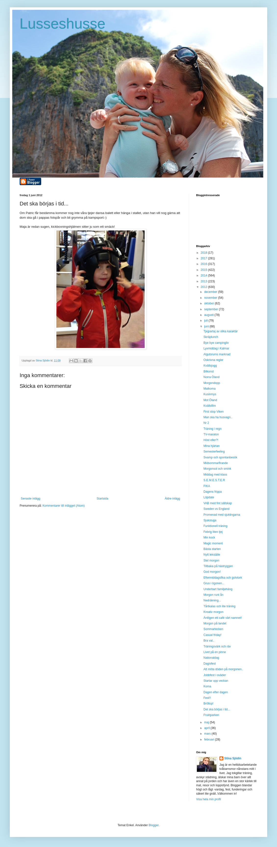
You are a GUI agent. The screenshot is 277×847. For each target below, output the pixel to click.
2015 (204, 270)
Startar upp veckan (215, 680)
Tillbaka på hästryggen (218, 566)
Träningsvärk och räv (217, 646)
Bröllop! (208, 703)
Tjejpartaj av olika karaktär (220, 331)
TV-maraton (211, 434)
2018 (204, 252)
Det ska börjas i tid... (216, 709)
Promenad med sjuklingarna (221, 514)
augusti (209, 315)
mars (208, 733)
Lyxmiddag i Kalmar (216, 348)
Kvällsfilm (209, 405)
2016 (204, 264)
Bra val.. (208, 640)
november (211, 297)
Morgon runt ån (213, 594)
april (207, 728)
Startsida (102, 498)
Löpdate (208, 497)
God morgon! (212, 571)
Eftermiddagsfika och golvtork (222, 577)
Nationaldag (211, 657)
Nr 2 (206, 423)
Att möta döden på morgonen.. (223, 669)
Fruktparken (211, 715)
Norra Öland (211, 377)
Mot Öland (210, 400)
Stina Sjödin (232, 758)
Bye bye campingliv (216, 343)
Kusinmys (209, 394)
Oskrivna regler (213, 360)
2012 (204, 287)
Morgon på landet (214, 623)
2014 (204, 275)
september (211, 309)
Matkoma (209, 388)
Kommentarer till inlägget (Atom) (63, 505)
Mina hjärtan (211, 446)
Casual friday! (212, 635)
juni (207, 326)
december (211, 292)
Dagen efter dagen (215, 692)
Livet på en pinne (214, 652)
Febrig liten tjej (213, 532)
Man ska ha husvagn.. (217, 417)
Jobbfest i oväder (214, 675)
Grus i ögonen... (213, 583)
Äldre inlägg (172, 498)
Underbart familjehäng (217, 589)
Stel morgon (211, 560)
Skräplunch (210, 337)
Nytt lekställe (211, 554)
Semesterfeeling (214, 451)
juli (206, 320)
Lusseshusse (62, 23)
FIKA (206, 486)
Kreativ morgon (213, 612)
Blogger (154, 825)
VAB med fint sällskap (217, 503)
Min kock (209, 537)
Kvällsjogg (210, 365)
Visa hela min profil (208, 799)
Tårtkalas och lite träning (219, 606)
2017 (204, 258)
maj (207, 722)
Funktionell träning (215, 526)
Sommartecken (213, 629)
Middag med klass (215, 474)
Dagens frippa (212, 491)
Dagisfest (209, 663)
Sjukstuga (209, 520)
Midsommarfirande (215, 463)
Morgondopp (211, 383)
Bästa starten (212, 549)
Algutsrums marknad (216, 354)
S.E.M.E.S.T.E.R (214, 480)
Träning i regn (212, 428)
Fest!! (207, 698)
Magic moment (213, 543)
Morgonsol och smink (217, 468)
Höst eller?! (210, 440)
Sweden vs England (216, 509)
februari (209, 739)
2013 (204, 281)
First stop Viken (213, 411)
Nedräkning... (212, 600)
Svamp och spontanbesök (220, 457)
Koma (207, 686)
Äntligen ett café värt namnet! (222, 618)
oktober (209, 303)
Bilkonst (208, 371)
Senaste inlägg (30, 498)
